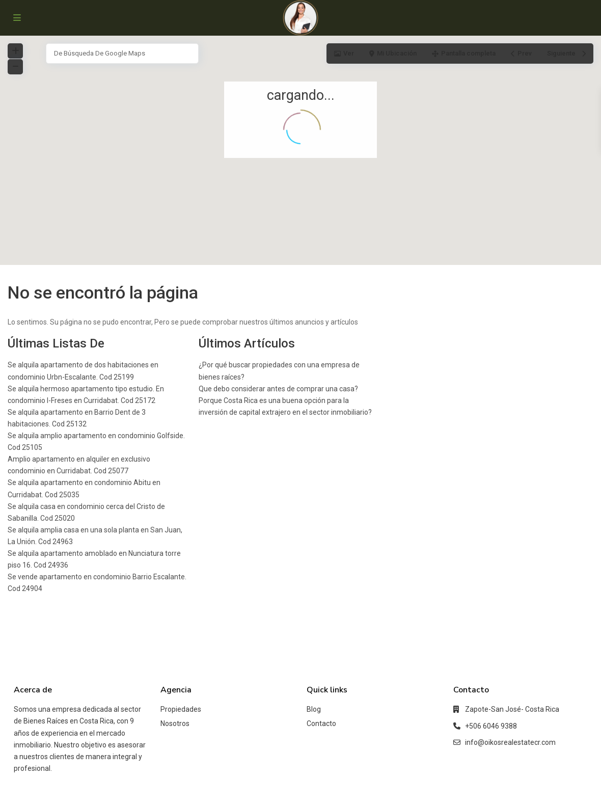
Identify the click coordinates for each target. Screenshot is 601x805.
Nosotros (174, 723)
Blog (314, 709)
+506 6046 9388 (491, 726)
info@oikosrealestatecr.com (510, 742)
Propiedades (180, 709)
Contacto (321, 723)
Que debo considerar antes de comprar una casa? (278, 389)
